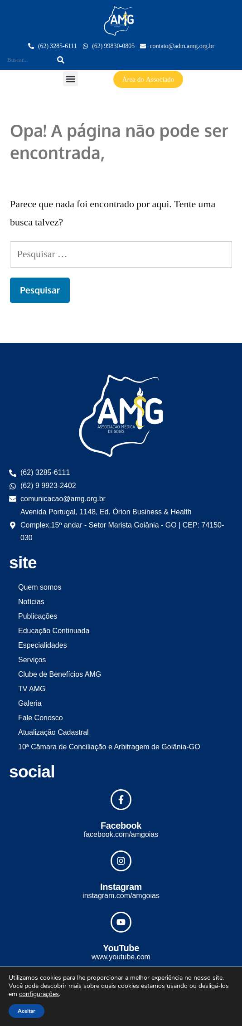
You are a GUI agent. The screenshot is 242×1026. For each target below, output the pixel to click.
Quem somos (39, 587)
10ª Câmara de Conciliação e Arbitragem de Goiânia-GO (109, 747)
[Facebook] (121, 799)
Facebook (121, 826)
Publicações (37, 616)
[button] (70, 78)
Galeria (30, 703)
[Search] (61, 60)
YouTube (121, 948)
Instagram (121, 887)
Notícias (31, 602)
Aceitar (26, 1011)
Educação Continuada (53, 631)
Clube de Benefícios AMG (59, 674)
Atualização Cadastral (53, 732)
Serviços (32, 660)
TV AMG (31, 689)
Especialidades (42, 645)
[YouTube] (121, 922)
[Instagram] (121, 860)
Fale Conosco (40, 718)
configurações (39, 994)
